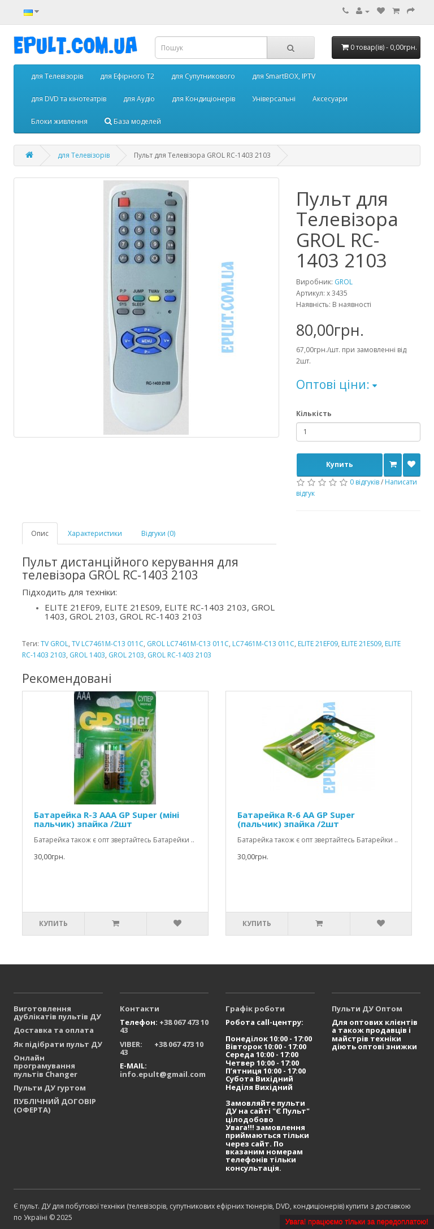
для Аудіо (139, 98)
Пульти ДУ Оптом (367, 1008)
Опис (40, 533)
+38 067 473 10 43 (164, 1026)
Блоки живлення (59, 121)
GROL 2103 (126, 655)
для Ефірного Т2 (127, 76)
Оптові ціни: (336, 384)
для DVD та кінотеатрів (68, 98)
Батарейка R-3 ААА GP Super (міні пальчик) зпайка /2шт (106, 819)
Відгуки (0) (158, 533)
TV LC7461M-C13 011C (108, 643)
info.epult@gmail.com (163, 1074)
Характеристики (95, 533)
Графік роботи (255, 1008)
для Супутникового (203, 76)
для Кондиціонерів (203, 98)
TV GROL (54, 643)
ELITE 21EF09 (318, 643)
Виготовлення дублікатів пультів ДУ (57, 1012)
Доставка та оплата (54, 1030)
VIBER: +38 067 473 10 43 (161, 1048)
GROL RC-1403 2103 (179, 655)
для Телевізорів (57, 76)
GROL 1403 (87, 655)
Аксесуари (330, 98)
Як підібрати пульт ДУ (58, 1044)
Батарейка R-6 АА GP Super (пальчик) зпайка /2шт (296, 819)
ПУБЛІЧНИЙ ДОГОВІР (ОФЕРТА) (55, 1105)
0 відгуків (364, 482)
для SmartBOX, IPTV (283, 76)
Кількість (314, 413)
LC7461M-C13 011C (263, 643)
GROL (344, 282)
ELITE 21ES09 (361, 643)
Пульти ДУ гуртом (50, 1088)
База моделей (133, 121)
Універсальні (274, 98)
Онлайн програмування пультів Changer (45, 1066)
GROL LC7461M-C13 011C (188, 643)
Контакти (139, 1008)
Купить (339, 464)
